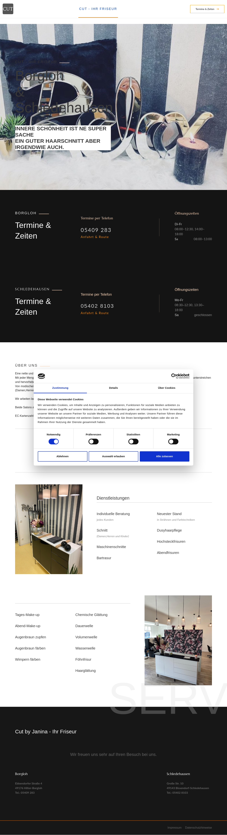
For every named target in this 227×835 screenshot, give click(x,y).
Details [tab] (113, 387)
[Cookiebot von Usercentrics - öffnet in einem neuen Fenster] (173, 376)
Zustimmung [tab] (60, 387)
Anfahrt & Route (95, 237)
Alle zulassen (164, 456)
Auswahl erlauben (113, 456)
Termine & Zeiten (207, 8)
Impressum (175, 827)
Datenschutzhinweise (198, 827)
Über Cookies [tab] (166, 387)
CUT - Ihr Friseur (98, 9)
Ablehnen (62, 456)
